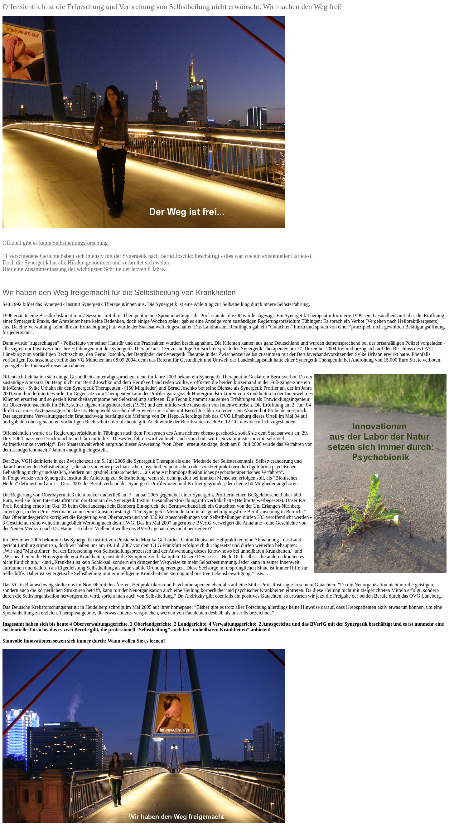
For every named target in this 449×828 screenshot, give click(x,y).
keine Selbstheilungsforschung (73, 243)
